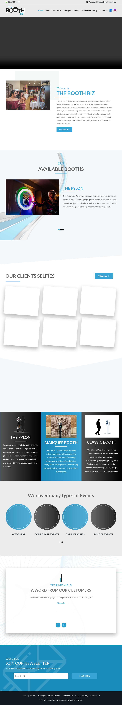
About (47, 10)
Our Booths (56, 10)
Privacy (85, 696)
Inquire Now (102, 2)
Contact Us (103, 10)
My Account (91, 2)
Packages (67, 10)
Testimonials (86, 10)
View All (104, 276)
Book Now (112, 2)
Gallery (76, 10)
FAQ (95, 10)
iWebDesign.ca (75, 700)
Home (40, 10)
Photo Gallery (54, 696)
